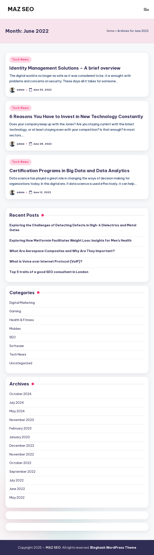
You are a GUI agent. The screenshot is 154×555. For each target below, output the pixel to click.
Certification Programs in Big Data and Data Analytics (69, 170)
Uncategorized (20, 363)
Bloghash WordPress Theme (113, 548)
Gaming (15, 311)
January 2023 (19, 437)
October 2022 (20, 463)
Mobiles (15, 329)
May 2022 (16, 498)
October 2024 (20, 394)
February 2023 (20, 428)
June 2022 (17, 489)
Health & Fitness (21, 320)
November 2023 (21, 420)
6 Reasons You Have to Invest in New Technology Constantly (76, 116)
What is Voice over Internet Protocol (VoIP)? (45, 261)
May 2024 (17, 411)
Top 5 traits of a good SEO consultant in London (48, 272)
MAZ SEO (21, 9)
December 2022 (21, 446)
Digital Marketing (22, 303)
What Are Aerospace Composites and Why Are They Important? (62, 251)
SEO (12, 337)
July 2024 (16, 403)
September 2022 (22, 472)
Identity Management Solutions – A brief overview (65, 68)
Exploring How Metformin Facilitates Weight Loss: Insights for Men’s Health (70, 240)
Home (110, 31)
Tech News (20, 59)
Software (16, 346)
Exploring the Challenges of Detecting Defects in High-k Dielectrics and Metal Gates (72, 227)
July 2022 (16, 480)
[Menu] (146, 9)
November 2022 (21, 454)
